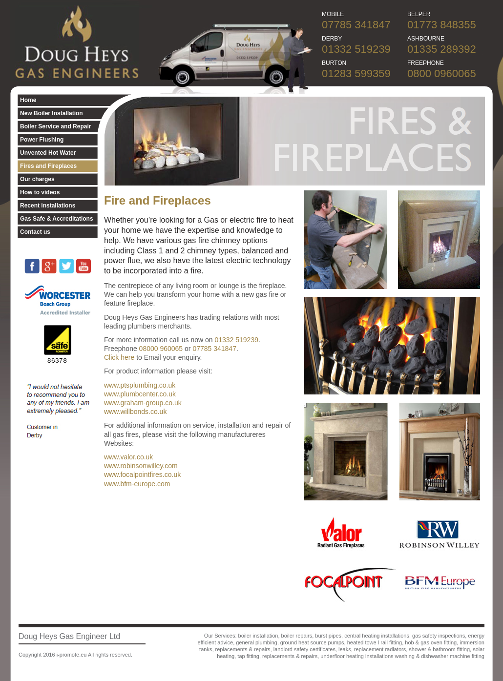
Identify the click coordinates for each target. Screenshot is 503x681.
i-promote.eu (72, 655)
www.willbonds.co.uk (135, 411)
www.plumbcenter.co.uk (140, 394)
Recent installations (47, 205)
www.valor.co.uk (128, 457)
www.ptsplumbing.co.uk (139, 385)
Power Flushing (41, 139)
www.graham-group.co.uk (143, 403)
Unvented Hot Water (48, 152)
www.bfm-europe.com (137, 484)
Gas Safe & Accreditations (56, 218)
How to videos (40, 192)
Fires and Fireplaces (48, 166)
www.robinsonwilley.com (141, 466)
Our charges (37, 179)
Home (28, 100)
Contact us (35, 231)
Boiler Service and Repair (55, 126)
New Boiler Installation (51, 113)
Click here (119, 357)
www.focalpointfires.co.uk (142, 474)
